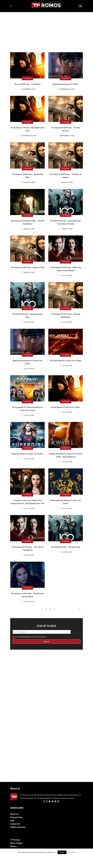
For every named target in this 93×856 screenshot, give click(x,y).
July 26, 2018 (65, 275)
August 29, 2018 (27, 182)
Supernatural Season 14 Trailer (66, 84)
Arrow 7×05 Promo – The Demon (27, 84)
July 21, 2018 (65, 508)
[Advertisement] (46, 30)
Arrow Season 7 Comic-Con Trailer (65, 407)
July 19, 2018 (27, 555)
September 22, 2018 (65, 89)
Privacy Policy (16, 817)
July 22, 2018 (27, 368)
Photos (13, 846)
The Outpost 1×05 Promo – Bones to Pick (27, 267)
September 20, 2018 (27, 135)
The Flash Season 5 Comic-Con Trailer (65, 360)
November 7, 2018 (27, 89)
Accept (62, 852)
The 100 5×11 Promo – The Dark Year (65, 547)
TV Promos (15, 839)
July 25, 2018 (27, 322)
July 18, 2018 (65, 552)
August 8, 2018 (65, 182)
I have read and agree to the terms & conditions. (31, 637)
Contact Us (15, 824)
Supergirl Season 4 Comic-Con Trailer (27, 454)
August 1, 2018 (27, 229)
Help (12, 820)
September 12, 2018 (65, 135)
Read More (71, 852)
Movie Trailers (16, 843)
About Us (14, 814)
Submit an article (17, 827)
